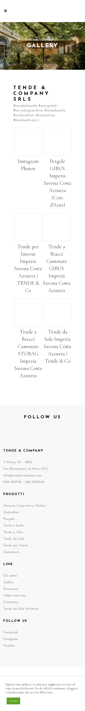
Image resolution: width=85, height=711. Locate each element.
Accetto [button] (13, 701)
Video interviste (14, 595)
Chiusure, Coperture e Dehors (24, 505)
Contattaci (11, 602)
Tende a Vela (13, 532)
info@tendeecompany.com (22, 475)
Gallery (8, 582)
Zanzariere (11, 552)
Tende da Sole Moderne (21, 609)
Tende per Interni (15, 545)
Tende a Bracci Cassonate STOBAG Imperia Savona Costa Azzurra (28, 354)
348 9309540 (34, 482)
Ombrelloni (11, 512)
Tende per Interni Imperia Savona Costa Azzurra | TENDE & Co (28, 268)
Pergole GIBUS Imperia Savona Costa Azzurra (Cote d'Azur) (57, 183)
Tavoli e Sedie (13, 525)
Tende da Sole (13, 539)
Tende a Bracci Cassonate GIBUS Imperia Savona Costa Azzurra (56, 268)
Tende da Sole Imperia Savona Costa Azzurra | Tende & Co (57, 346)
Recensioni (10, 589)
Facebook (10, 632)
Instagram (10, 639)
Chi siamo (10, 575)
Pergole (9, 519)
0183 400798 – (14, 482)
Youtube (9, 645)
